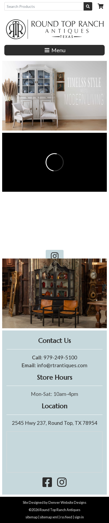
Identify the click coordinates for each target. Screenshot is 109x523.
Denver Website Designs (67, 502)
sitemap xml (49, 517)
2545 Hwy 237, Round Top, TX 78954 (54, 423)
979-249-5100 (60, 357)
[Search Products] (44, 6)
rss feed (66, 517)
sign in (79, 517)
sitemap (31, 517)
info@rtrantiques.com (62, 365)
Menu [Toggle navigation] (54, 50)
